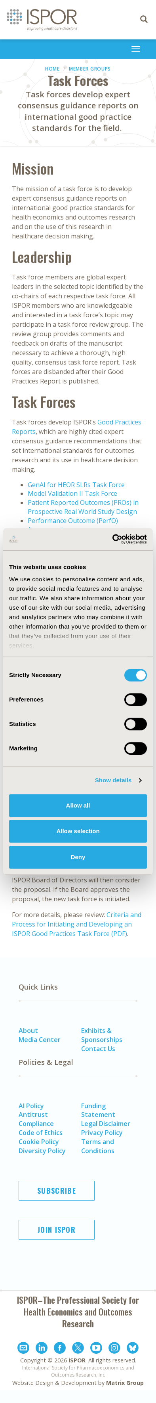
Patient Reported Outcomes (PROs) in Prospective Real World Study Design (83, 507)
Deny (78, 857)
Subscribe (56, 1190)
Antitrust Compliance (36, 1119)
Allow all (78, 805)
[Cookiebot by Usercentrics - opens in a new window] (112, 539)
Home (52, 68)
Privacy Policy (102, 1132)
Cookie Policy (39, 1141)
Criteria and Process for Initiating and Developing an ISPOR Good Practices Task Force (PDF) (76, 924)
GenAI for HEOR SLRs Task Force (76, 484)
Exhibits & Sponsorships (101, 1035)
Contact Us (98, 1048)
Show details (113, 780)
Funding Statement (98, 1110)
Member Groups (90, 68)
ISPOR (77, 1360)
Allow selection (77, 831)
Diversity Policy (42, 1150)
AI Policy (31, 1106)
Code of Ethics (41, 1132)
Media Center (40, 1039)
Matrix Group (125, 1382)
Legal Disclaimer (105, 1123)
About (28, 1030)
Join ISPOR (57, 1229)
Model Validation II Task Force (72, 493)
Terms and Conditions (97, 1146)
